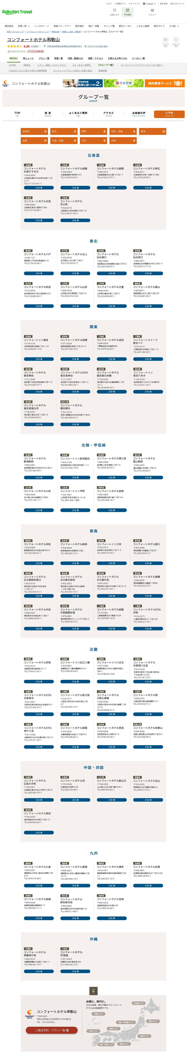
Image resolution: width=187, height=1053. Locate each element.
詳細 (38, 188)
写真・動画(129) (75, 58)
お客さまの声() (117, 58)
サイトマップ (134, 4)
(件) (36, 46)
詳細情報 (102, 70)
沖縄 (113, 140)
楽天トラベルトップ (15, 32)
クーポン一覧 (138, 58)
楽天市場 (163, 4)
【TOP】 (12, 65)
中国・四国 (57, 140)
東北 (54, 131)
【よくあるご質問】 (81, 65)
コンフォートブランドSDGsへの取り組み (72, 70)
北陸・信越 (117, 131)
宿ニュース (28, 58)
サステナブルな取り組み (97, 46)
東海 (143, 131)
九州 (84, 140)
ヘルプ (109, 4)
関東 (84, 131)
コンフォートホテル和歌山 (33, 39)
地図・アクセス (95, 58)
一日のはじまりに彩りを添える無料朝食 (27, 70)
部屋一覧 (58, 58)
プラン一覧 (44, 58)
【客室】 (27, 65)
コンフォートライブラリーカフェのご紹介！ (141, 65)
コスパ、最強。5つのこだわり (51, 65)
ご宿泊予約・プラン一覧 (50, 1030)
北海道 (25, 131)
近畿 (24, 140)
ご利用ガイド (120, 4)
